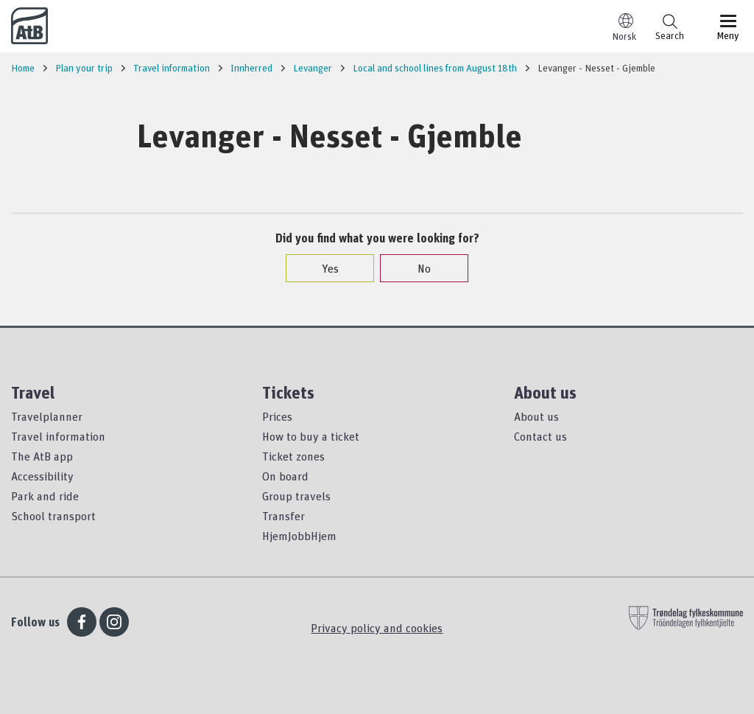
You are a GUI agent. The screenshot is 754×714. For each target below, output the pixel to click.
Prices (277, 416)
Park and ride (45, 496)
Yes (323, 268)
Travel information (58, 436)
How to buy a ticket (310, 436)
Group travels (296, 496)
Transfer (283, 515)
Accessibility (42, 476)
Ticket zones (293, 456)
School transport (53, 515)
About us (536, 416)
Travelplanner (46, 416)
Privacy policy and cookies (377, 627)
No (417, 268)
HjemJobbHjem (299, 535)
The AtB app (42, 456)
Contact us (540, 436)
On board (285, 476)
